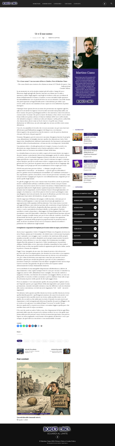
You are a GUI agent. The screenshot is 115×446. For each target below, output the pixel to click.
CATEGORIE (58, 3)
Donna (38, 341)
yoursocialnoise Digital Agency (61, 443)
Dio (33, 341)
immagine (52, 341)
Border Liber (90, 174)
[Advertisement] (57, 18)
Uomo (66, 341)
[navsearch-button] (111, 3)
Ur (19, 344)
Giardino (45, 341)
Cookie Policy (71, 441)
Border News (47, 3)
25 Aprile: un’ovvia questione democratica (90, 139)
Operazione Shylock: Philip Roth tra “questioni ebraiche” (90, 152)
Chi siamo (68, 3)
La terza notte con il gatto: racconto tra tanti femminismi (90, 166)
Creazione (26, 341)
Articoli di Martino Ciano (27, 413)
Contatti (77, 3)
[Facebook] (104, 3)
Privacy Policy (60, 441)
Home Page (36, 3)
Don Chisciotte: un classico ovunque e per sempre (90, 178)
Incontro (59, 341)
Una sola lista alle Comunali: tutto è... (29, 417)
